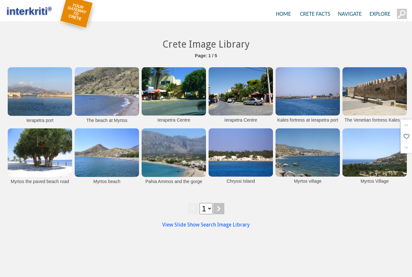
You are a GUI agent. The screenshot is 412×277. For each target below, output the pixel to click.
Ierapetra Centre (173, 120)
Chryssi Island (241, 181)
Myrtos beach (106, 181)
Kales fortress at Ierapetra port (307, 120)
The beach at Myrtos (106, 120)
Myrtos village (308, 181)
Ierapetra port (39, 120)
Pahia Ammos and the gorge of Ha (173, 184)
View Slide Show (181, 225)
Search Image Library (225, 225)
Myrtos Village (374, 181)
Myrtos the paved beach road (40, 181)
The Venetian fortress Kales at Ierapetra (374, 123)
